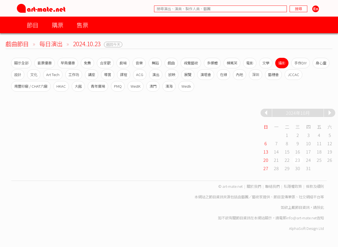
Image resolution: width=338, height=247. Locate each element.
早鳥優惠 (68, 63)
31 (308, 168)
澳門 (153, 86)
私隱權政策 (293, 186)
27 (265, 168)
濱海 (169, 86)
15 (287, 151)
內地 (239, 74)
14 (276, 151)
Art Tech (52, 74)
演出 (155, 74)
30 (297, 168)
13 (265, 151)
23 (297, 160)
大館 (78, 86)
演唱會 (205, 74)
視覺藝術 (191, 63)
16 (297, 151)
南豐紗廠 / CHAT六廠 (31, 86)
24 (308, 160)
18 (319, 151)
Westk (186, 86)
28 (276, 168)
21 (276, 160)
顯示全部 (21, 63)
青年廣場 (98, 86)
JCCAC (293, 74)
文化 (33, 74)
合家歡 (105, 63)
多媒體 (212, 63)
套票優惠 (44, 63)
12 (329, 143)
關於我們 (254, 186)
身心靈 (321, 63)
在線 (223, 74)
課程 (123, 74)
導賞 (107, 74)
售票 (82, 24)
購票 (57, 24)
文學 (265, 63)
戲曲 (171, 63)
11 (319, 143)
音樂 (139, 63)
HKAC (61, 86)
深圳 (255, 74)
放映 (171, 74)
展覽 (187, 74)
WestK (136, 86)
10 (308, 143)
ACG (139, 74)
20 (265, 160)
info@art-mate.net (301, 217)
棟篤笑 (232, 63)
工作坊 (73, 74)
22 (287, 160)
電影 (249, 63)
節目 (32, 24)
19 (329, 151)
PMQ (118, 86)
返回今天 (113, 44)
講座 (91, 74)
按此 (320, 207)
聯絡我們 (272, 186)
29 (287, 168)
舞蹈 (155, 63)
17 (308, 151)
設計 (17, 74)
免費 (87, 63)
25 (319, 160)
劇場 (123, 63)
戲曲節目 (17, 43)
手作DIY (300, 63)
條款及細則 (315, 186)
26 (329, 160)
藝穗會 (273, 74)
